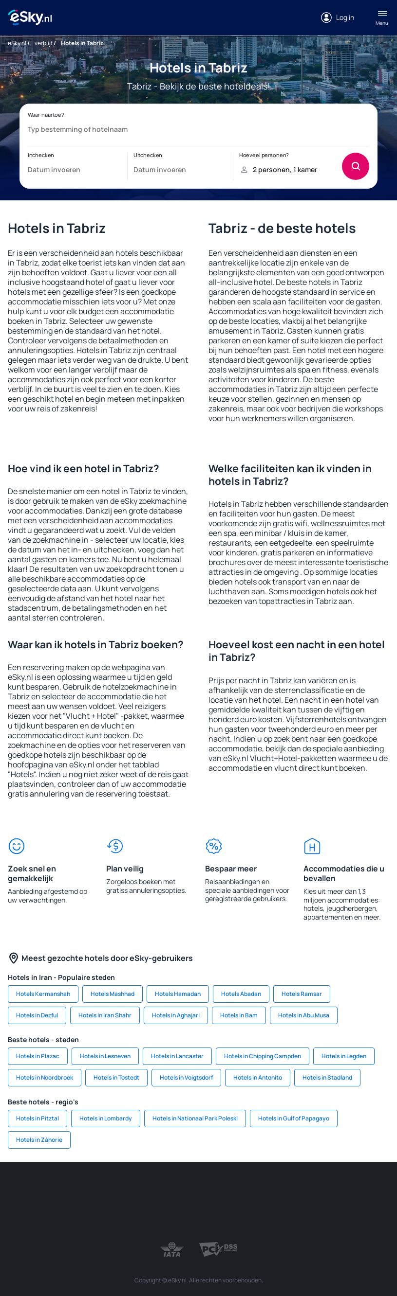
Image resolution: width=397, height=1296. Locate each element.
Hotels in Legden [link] (343, 1056)
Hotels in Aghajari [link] (176, 1015)
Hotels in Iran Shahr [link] (105, 1015)
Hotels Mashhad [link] (112, 994)
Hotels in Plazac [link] (37, 1056)
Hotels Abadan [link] (241, 994)
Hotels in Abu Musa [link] (303, 1015)
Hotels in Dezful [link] (37, 1015)
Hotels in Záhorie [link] (39, 1140)
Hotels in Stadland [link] (327, 1077)
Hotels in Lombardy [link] (105, 1118)
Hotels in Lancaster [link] (177, 1056)
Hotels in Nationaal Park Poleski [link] (195, 1118)
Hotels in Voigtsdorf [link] (186, 1077)
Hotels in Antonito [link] (257, 1077)
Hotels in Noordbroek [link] (44, 1077)
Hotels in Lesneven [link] (105, 1056)
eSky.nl (17, 43)
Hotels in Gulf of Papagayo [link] (293, 1118)
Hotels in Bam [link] (239, 1015)
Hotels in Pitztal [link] (37, 1118)
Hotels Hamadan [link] (178, 994)
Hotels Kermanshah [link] (43, 994)
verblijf (44, 43)
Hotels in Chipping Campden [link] (262, 1056)
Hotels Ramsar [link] (302, 994)
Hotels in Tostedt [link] (116, 1077)
